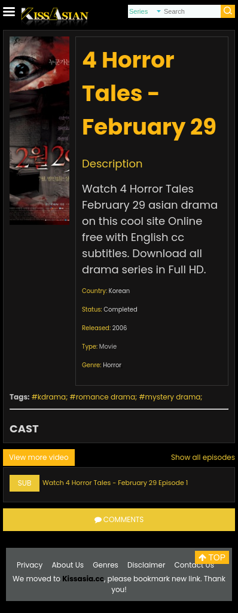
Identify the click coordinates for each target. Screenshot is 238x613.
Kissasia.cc (83, 579)
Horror (112, 365)
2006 (119, 328)
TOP (212, 557)
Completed (120, 309)
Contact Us (194, 565)
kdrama (52, 397)
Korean (119, 290)
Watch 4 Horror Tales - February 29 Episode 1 (115, 482)
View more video (39, 457)
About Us (68, 565)
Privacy (29, 565)
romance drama (105, 397)
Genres (105, 565)
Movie (108, 346)
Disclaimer (146, 565)
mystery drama (173, 397)
